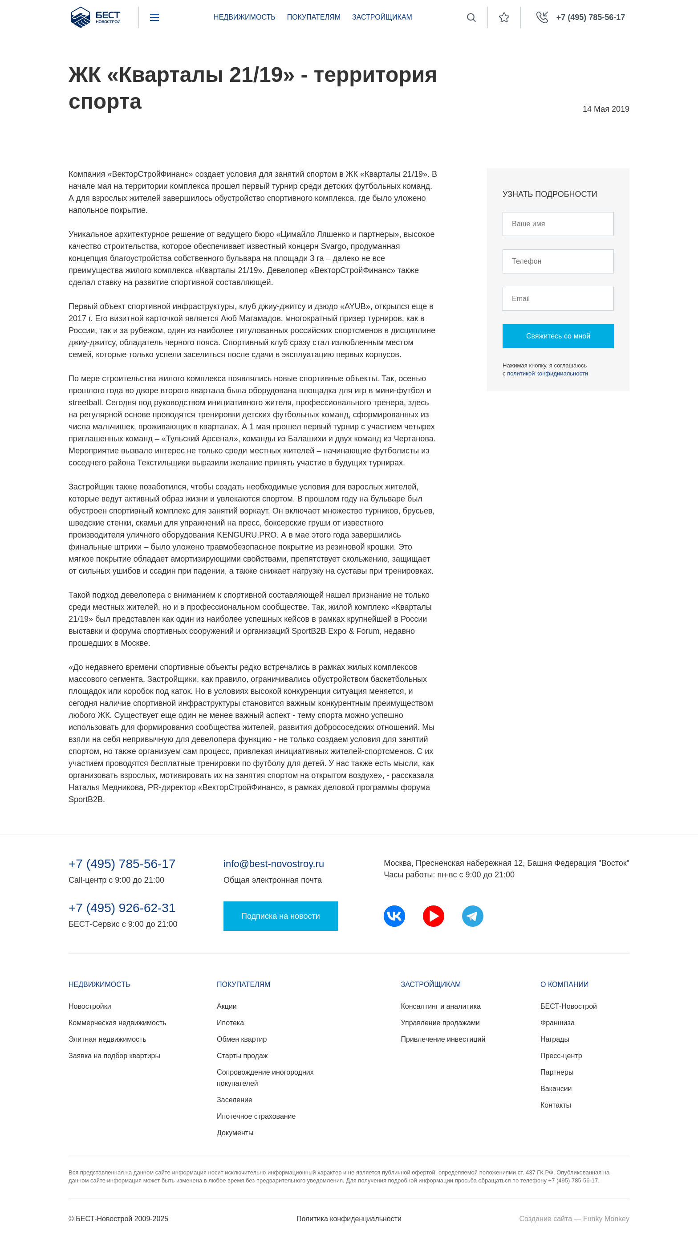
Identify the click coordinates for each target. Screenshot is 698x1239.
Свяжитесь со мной (558, 336)
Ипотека (230, 1023)
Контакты (555, 1105)
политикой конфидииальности (547, 373)
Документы (235, 1133)
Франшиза (557, 1023)
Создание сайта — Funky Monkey (574, 1219)
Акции (227, 1006)
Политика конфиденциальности (349, 1219)
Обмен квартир (242, 1039)
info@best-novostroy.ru (273, 863)
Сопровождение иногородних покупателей (265, 1077)
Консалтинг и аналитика (441, 1006)
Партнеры (556, 1072)
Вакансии (556, 1088)
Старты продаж (242, 1056)
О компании (564, 984)
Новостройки (90, 1006)
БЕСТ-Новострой (568, 1006)
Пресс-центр (561, 1056)
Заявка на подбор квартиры (114, 1056)
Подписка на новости (280, 916)
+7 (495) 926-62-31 (122, 908)
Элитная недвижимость (107, 1039)
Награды (554, 1039)
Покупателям (314, 17)
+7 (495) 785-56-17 (122, 864)
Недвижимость (245, 17)
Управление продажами (440, 1023)
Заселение (234, 1100)
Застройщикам (382, 17)
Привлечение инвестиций (443, 1039)
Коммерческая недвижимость (117, 1023)
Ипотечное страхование (256, 1116)
